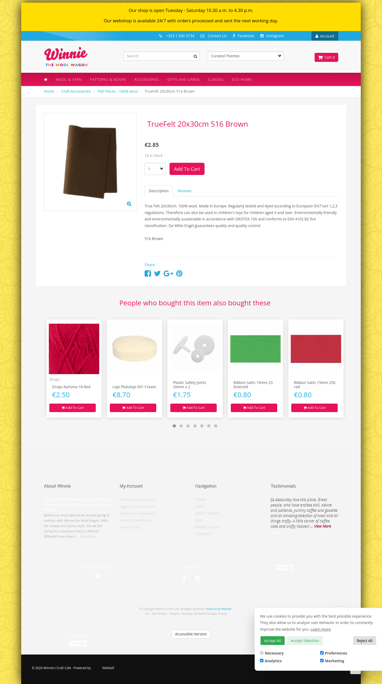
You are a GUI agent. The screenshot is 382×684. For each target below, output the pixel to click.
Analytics (271, 660)
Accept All (272, 640)
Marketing (332, 660)
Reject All (364, 640)
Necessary (272, 653)
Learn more (321, 629)
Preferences (333, 653)
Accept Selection (305, 640)
